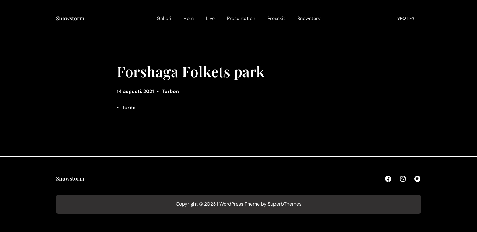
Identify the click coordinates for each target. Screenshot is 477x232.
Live (210, 18)
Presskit (276, 18)
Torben (170, 91)
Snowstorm (70, 18)
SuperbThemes (284, 204)
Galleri (164, 18)
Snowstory (309, 18)
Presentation (241, 18)
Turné (129, 107)
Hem (188, 18)
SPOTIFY (406, 18)
